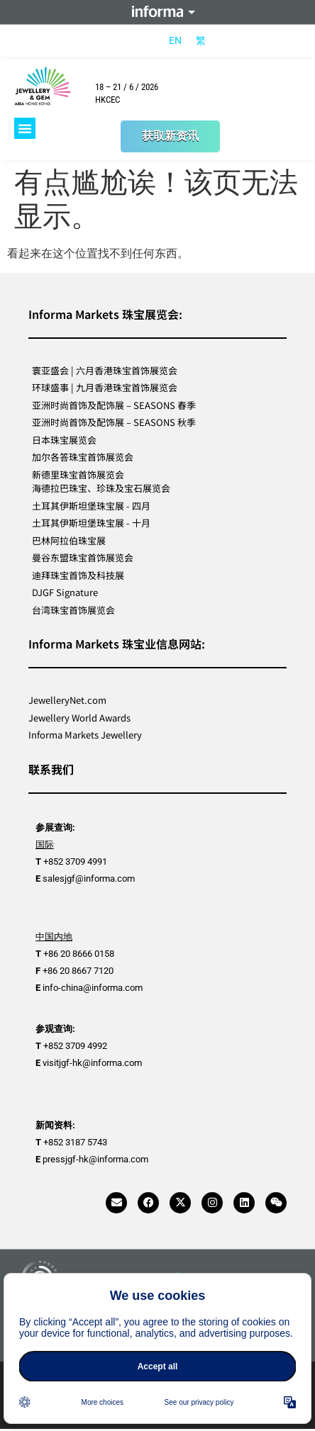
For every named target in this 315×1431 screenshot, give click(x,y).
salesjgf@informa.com (89, 878)
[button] (24, 128)
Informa (157, 12)
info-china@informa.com (93, 987)
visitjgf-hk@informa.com (92, 1062)
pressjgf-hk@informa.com (95, 1159)
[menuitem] (175, 40)
